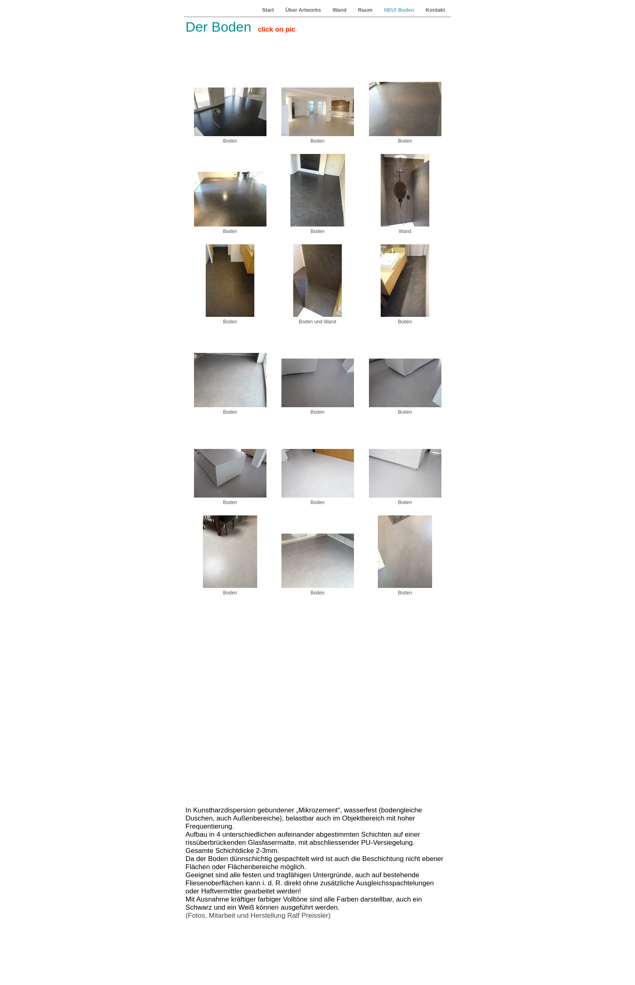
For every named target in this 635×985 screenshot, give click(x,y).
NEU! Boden (400, 10)
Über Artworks (304, 10)
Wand (340, 10)
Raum (366, 10)
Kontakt (435, 10)
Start (268, 10)
